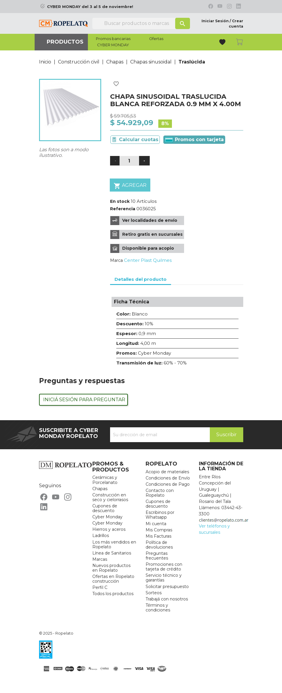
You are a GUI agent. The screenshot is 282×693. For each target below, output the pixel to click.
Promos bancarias (113, 39)
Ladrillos (100, 535)
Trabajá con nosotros (167, 599)
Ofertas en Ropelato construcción (113, 579)
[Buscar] (141, 23)
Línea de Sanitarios (111, 553)
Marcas (99, 559)
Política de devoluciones (159, 545)
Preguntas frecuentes (157, 556)
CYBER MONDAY (113, 45)
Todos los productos (112, 593)
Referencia (122, 208)
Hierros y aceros (108, 529)
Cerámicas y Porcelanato (104, 480)
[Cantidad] (129, 161)
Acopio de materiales (167, 471)
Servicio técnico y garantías (164, 578)
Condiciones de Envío (168, 478)
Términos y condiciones (158, 608)
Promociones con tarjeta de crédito (164, 567)
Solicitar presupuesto (167, 586)
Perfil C (99, 587)
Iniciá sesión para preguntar (84, 399)
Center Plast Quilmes (148, 260)
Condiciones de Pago (168, 484)
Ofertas (156, 39)
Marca (116, 260)
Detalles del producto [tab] (141, 279)
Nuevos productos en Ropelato (111, 568)
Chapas (99, 488)
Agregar (130, 185)
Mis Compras (159, 530)
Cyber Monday (107, 517)
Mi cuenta (156, 523)
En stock (120, 201)
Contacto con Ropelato (160, 493)
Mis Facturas (158, 536)
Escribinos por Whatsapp (160, 515)
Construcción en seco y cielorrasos (110, 497)
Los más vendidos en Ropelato (114, 544)
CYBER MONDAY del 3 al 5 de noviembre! (90, 6)
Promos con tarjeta (194, 140)
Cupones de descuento (104, 508)
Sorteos (154, 592)
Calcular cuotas (138, 139)
